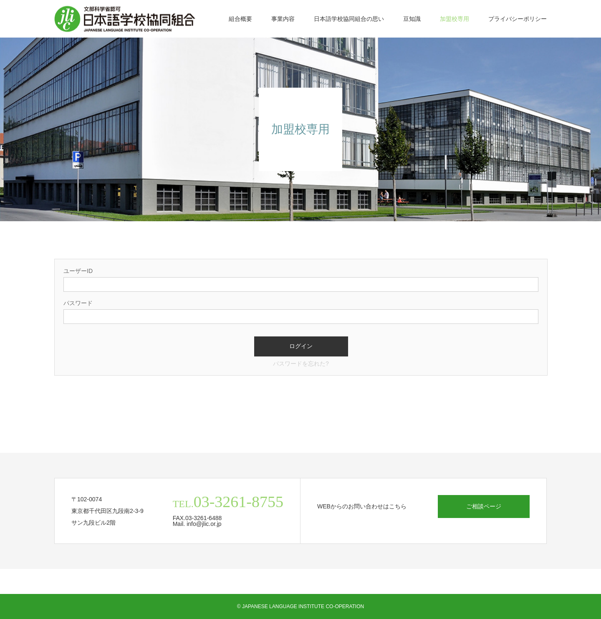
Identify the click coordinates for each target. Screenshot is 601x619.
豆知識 (412, 18)
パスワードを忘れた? (301, 363)
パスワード (78, 303)
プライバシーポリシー (517, 18)
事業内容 (283, 18)
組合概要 (240, 18)
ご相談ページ (483, 506)
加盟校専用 (454, 18)
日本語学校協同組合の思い (349, 18)
